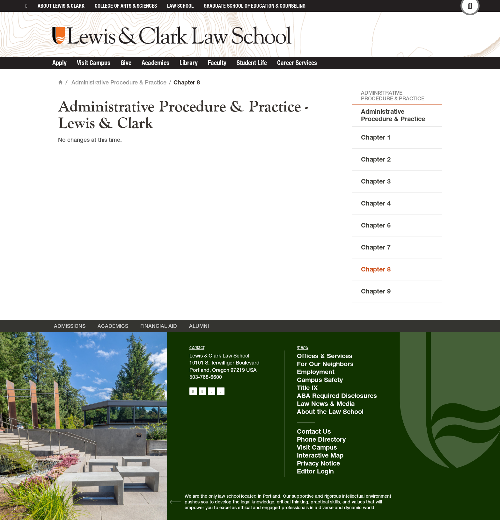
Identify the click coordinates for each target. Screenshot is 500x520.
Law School (180, 6)
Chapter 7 (376, 247)
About (61, 6)
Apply (59, 63)
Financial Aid (158, 326)
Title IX (307, 388)
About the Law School (330, 411)
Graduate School (254, 6)
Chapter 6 (376, 225)
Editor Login (315, 471)
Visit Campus (93, 63)
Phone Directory (321, 439)
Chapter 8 (376, 269)
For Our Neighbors (325, 364)
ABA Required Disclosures (337, 396)
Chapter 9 (376, 291)
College (126, 6)
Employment (316, 372)
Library (189, 63)
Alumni (199, 326)
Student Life (252, 63)
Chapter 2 (376, 159)
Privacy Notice (318, 463)
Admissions (69, 326)
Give (126, 63)
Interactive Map (320, 455)
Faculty (217, 63)
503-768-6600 (205, 377)
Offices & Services (324, 356)
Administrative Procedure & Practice (118, 82)
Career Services (297, 63)
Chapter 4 (376, 203)
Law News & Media (326, 404)
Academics (155, 63)
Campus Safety (320, 380)
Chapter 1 (376, 137)
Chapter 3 (376, 181)
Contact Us (314, 431)
